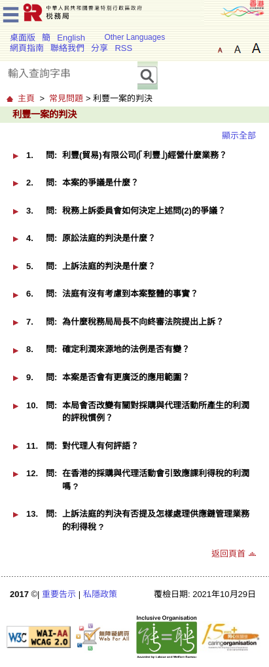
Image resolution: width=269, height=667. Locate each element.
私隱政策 (100, 594)
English (71, 37)
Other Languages (134, 37)
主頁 (26, 98)
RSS (123, 48)
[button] (15, 156)
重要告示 (59, 594)
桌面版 (22, 37)
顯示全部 (239, 135)
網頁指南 (27, 48)
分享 (99, 48)
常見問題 (66, 98)
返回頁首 (228, 554)
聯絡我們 (67, 48)
